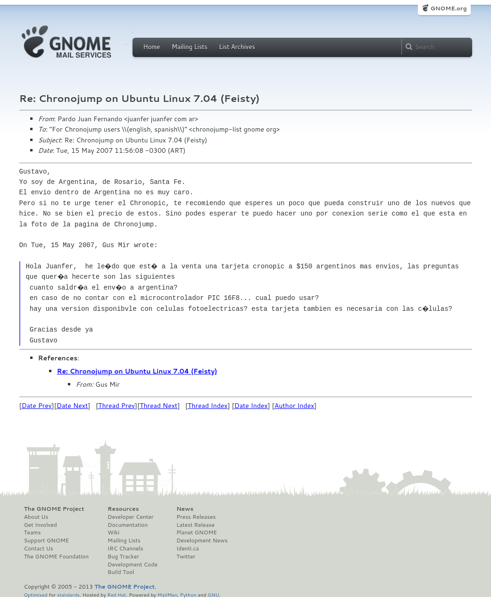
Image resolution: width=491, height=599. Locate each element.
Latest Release (195, 525)
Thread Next (158, 405)
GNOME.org (448, 8)
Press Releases (196, 517)
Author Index (294, 405)
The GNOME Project (54, 509)
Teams (32, 532)
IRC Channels (125, 548)
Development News (202, 540)
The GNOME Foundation (56, 556)
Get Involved (40, 525)
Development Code (133, 564)
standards (68, 594)
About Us (36, 517)
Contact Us (38, 548)
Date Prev (37, 405)
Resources (123, 509)
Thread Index (208, 405)
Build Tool (121, 572)
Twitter (185, 556)
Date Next (72, 405)
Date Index (251, 405)
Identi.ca (187, 548)
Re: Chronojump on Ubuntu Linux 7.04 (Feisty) (137, 371)
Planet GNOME (196, 532)
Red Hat (116, 594)
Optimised (36, 594)
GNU (213, 594)
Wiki (113, 532)
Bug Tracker (123, 556)
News (184, 509)
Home (151, 46)
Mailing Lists (190, 46)
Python (188, 594)
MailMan (167, 594)
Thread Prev (116, 405)
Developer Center (130, 517)
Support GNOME (46, 540)
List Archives (237, 46)
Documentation (128, 525)
